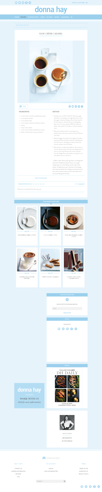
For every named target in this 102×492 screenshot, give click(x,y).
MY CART (82, 3)
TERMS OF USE (83, 468)
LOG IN (74, 3)
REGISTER (67, 313)
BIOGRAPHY (67, 438)
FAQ (18, 477)
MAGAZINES (65, 17)
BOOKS (57, 17)
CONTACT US (18, 468)
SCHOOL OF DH (33, 17)
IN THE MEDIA (67, 441)
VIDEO (42, 17)
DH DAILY (49, 17)
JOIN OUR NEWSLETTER (51, 471)
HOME (17, 17)
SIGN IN (51, 468)
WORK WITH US (83, 471)
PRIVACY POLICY (83, 474)
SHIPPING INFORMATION (18, 471)
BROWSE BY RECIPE (22, 25)
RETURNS (18, 474)
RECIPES (23, 17)
